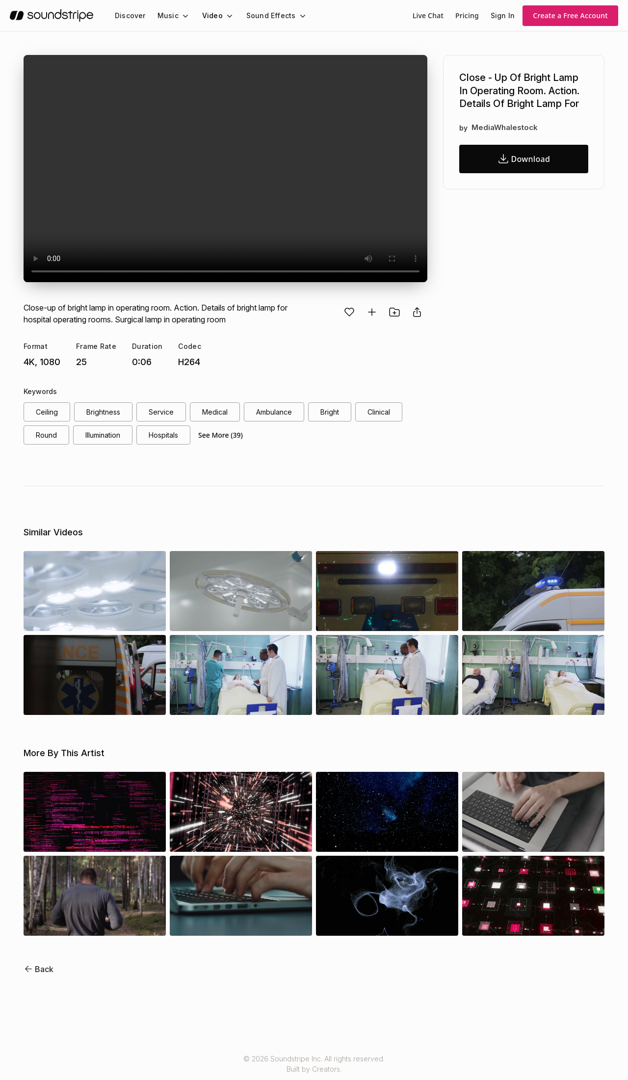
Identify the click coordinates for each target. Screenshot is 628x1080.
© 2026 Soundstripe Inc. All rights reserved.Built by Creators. (314, 1066)
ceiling (47, 412)
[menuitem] (129, 15)
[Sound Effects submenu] (293, 16)
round (46, 436)
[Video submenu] (224, 16)
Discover (129, 15)
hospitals (168, 436)
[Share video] (417, 312)
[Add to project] (394, 312)
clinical (379, 412)
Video (208, 15)
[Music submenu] (181, 16)
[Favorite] (349, 312)
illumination (105, 436)
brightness (103, 412)
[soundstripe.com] (51, 15)
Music (165, 15)
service (161, 412)
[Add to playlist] (372, 312)
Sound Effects (264, 15)
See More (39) (225, 436)
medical (213, 412)
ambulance (272, 412)
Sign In (503, 15)
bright (329, 412)
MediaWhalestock (503, 127)
